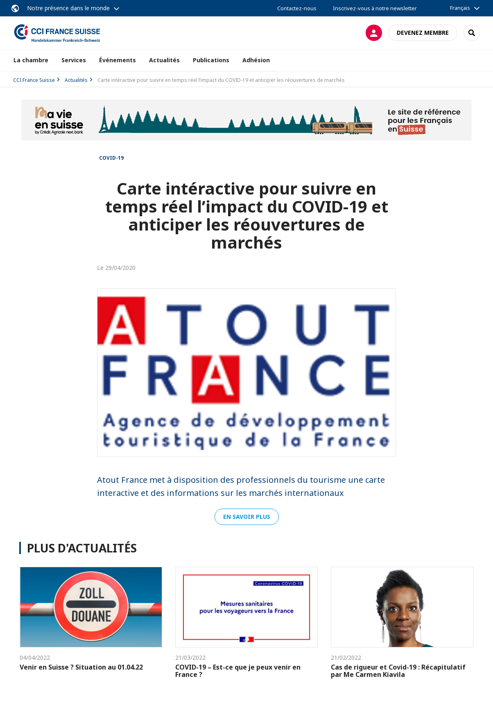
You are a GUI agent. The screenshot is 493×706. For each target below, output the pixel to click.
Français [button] (460, 7)
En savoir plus (246, 516)
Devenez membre (423, 32)
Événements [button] (117, 60)
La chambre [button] (31, 60)
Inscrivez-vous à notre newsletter (375, 8)
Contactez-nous (297, 8)
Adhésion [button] (256, 60)
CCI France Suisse (34, 80)
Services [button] (73, 60)
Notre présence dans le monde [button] (68, 8)
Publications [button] (211, 60)
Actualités (164, 60)
